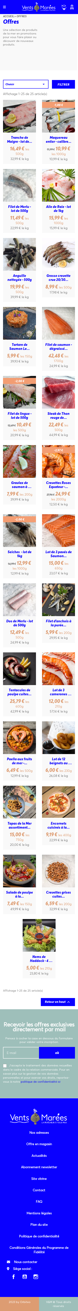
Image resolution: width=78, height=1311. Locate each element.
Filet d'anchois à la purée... (59, 623)
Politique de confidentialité (39, 1236)
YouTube (24, 1277)
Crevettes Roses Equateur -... (59, 485)
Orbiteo (25, 1302)
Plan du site (39, 1225)
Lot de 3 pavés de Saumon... (58, 554)
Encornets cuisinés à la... (58, 825)
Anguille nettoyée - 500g (19, 278)
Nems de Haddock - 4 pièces (39, 959)
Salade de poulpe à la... (19, 894)
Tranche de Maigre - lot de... (19, 140)
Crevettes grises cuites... (59, 894)
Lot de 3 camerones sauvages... (59, 692)
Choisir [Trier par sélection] (25, 84)
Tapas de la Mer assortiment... (19, 825)
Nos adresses (39, 1133)
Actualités (39, 1156)
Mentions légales (39, 1213)
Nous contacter (25, 1262)
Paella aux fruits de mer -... (20, 761)
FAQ (39, 1202)
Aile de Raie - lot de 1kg (59, 209)
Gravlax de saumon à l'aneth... (19, 485)
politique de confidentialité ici (40, 1081)
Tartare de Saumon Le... (19, 347)
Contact (39, 1190)
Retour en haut (58, 1002)
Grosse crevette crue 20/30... (58, 278)
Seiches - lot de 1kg (20, 554)
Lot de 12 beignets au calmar (59, 761)
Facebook (13, 1277)
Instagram (36, 1277)
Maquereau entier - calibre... (58, 140)
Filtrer (64, 84)
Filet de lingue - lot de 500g (20, 416)
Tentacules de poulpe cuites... (19, 692)
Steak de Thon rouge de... (58, 416)
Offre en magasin (39, 1144)
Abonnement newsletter (39, 1167)
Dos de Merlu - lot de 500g (19, 623)
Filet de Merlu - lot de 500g (20, 209)
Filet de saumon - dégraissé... (58, 347)
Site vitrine (39, 1179)
